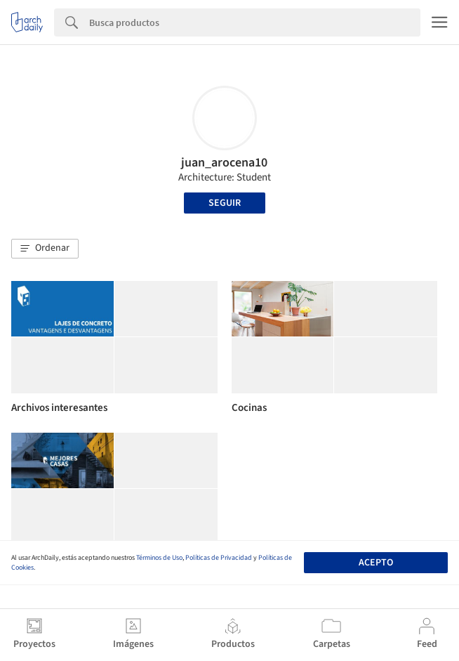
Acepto (376, 563)
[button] (45, 248)
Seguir (224, 203)
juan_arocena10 (224, 162)
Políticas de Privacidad (218, 558)
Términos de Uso (159, 558)
